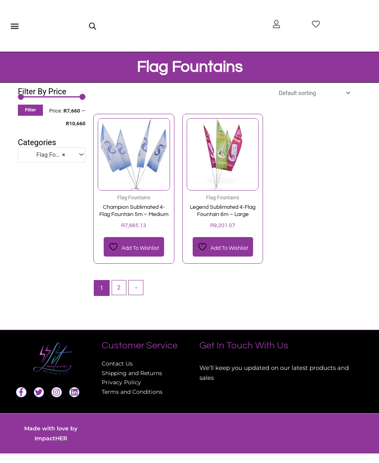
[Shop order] (311, 93)
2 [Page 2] (119, 297)
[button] (14, 26)
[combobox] (51, 154)
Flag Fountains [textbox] (48, 155)
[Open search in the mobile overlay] (93, 25)
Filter (30, 110)
